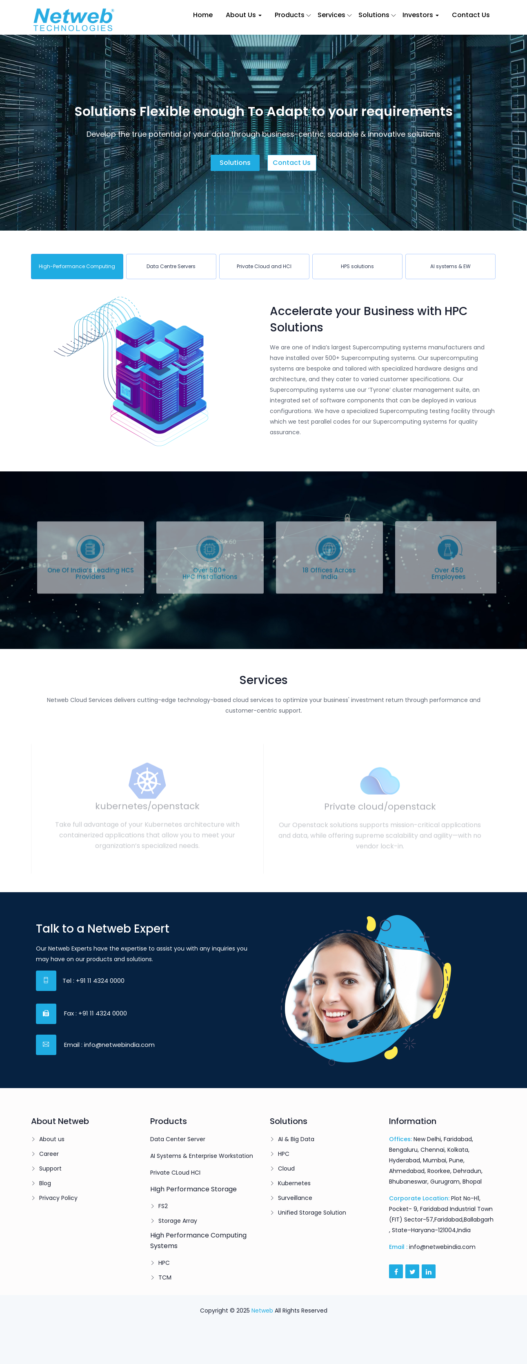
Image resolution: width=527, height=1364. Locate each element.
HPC (164, 1263)
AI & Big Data (296, 1139)
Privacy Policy (58, 1198)
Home (203, 15)
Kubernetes (294, 1183)
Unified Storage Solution (312, 1212)
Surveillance (295, 1198)
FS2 (163, 1206)
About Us (244, 15)
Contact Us (471, 15)
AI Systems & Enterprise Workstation (201, 1156)
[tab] (77, 266)
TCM (164, 1277)
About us (51, 1139)
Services (331, 15)
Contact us (292, 162)
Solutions (373, 15)
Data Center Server (177, 1139)
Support (50, 1168)
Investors (420, 15)
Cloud (286, 1168)
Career (49, 1154)
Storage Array (177, 1221)
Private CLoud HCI (175, 1173)
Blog (45, 1183)
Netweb (262, 1310)
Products (290, 15)
